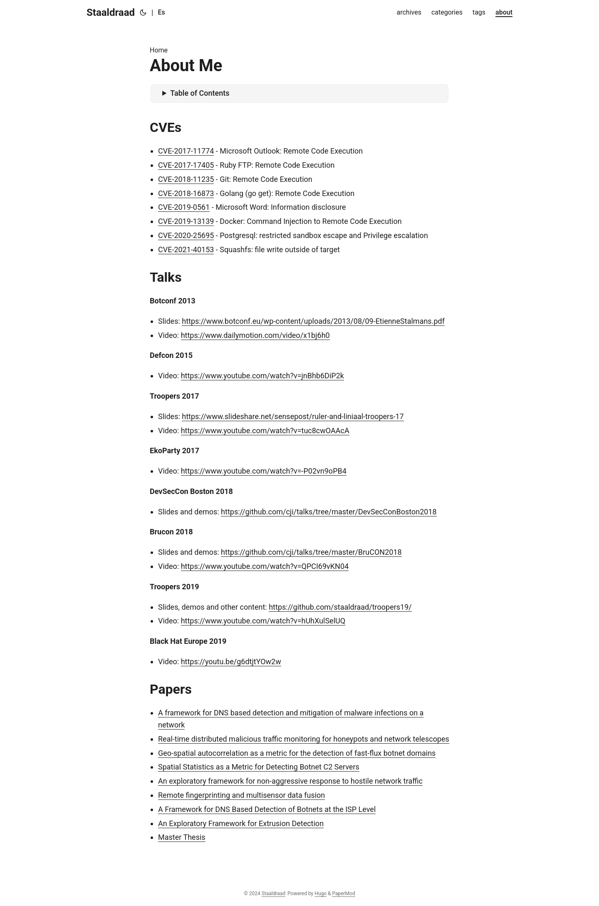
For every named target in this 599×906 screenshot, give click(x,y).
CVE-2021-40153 (186, 249)
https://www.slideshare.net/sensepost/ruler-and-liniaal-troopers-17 (292, 416)
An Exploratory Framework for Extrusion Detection (241, 823)
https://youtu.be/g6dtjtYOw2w (231, 661)
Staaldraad (111, 12)
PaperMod (343, 893)
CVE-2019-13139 (186, 221)
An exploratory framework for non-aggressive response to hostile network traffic (290, 781)
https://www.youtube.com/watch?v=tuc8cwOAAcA (265, 430)
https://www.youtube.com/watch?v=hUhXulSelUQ (263, 620)
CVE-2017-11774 (186, 150)
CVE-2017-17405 (186, 165)
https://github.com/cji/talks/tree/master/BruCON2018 (311, 552)
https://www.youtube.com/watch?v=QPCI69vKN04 (265, 566)
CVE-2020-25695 (186, 235)
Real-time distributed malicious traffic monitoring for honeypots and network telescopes (303, 739)
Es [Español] (161, 12)
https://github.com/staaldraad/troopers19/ (340, 607)
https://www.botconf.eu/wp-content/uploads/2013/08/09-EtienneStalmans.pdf (313, 321)
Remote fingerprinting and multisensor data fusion (241, 795)
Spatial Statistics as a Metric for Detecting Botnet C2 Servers (258, 766)
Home (159, 50)
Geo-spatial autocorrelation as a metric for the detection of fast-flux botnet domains (297, 753)
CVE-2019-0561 (184, 207)
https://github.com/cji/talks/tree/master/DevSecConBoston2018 (329, 511)
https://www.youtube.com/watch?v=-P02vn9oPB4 (264, 471)
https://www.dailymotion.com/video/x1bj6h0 (255, 335)
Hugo (320, 893)
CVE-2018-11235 (186, 179)
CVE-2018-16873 (186, 193)
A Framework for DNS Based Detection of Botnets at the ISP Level (267, 809)
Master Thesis (181, 837)
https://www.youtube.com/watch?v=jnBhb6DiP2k (262, 375)
